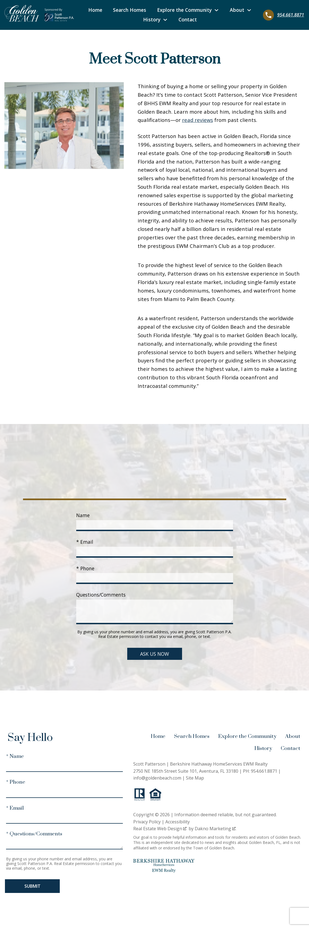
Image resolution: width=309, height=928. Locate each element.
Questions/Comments (101, 594)
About (292, 736)
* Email (84, 542)
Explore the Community (247, 736)
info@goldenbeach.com (157, 778)
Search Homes (129, 10)
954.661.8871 (264, 771)
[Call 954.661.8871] (283, 15)
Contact (187, 19)
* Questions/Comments (34, 834)
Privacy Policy (147, 822)
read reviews (197, 119)
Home (95, 10)
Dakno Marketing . (215, 829)
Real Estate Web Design (159, 829)
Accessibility (177, 822)
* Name (15, 756)
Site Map (195, 778)
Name (83, 515)
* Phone (85, 568)
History (263, 748)
